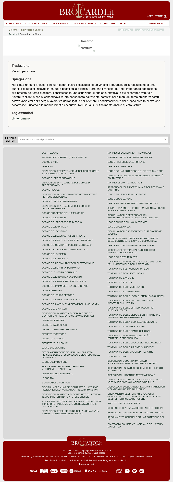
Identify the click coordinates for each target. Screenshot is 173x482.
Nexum (38, 34)
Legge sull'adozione (54, 362)
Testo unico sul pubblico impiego (128, 268)
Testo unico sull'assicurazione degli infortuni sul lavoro (130, 301)
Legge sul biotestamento (57, 373)
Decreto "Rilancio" (53, 338)
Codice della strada (54, 217)
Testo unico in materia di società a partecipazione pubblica (128, 336)
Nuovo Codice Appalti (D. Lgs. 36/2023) (64, 157)
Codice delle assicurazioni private (63, 236)
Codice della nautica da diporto (62, 277)
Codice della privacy (55, 226)
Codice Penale (60, 23)
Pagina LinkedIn (141, 470)
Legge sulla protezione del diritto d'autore (135, 171)
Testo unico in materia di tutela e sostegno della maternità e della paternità (134, 262)
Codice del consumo (54, 231)
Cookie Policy (102, 460)
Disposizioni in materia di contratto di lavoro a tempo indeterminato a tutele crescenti (71, 395)
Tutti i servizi (156, 23)
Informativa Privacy (85, 460)
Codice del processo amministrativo (64, 249)
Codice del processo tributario (62, 222)
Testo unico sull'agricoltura (126, 326)
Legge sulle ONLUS (119, 226)
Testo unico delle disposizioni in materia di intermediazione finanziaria (134, 316)
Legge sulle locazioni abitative (126, 194)
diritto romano (21, 118)
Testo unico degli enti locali (125, 273)
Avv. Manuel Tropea (96, 453)
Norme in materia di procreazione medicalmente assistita (63, 367)
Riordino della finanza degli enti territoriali (135, 408)
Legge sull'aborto (53, 320)
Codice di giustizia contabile (59, 272)
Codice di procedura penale (59, 201)
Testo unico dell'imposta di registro (130, 352)
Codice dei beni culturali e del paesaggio (67, 240)
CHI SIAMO (126, 30)
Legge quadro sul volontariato (127, 222)
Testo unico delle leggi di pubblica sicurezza (136, 296)
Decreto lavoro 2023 (55, 325)
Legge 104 (48, 378)
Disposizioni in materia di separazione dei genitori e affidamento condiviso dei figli (68, 314)
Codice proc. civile (36, 23)
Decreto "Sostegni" (54, 334)
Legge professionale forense (126, 162)
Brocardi (24, 34)
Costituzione (107, 23)
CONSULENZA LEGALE (149, 30)
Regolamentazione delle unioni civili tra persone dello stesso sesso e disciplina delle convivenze (71, 355)
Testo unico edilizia (119, 282)
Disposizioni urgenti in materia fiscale (131, 375)
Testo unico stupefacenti (123, 291)
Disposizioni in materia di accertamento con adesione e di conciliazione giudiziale (134, 380)
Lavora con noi (86, 464)
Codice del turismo (54, 254)
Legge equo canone (119, 199)
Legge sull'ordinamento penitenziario (131, 245)
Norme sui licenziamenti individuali (129, 153)
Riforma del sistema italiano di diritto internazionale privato (131, 251)
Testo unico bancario (120, 278)
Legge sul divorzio (53, 347)
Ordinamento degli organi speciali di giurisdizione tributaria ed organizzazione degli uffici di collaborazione (134, 396)
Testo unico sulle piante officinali (129, 331)
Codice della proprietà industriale (64, 281)
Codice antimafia (52, 290)
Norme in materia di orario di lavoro (130, 157)
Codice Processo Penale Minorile (63, 213)
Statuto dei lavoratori (56, 382)
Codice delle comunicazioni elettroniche (68, 263)
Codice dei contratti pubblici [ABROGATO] (67, 245)
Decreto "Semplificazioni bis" (60, 329)
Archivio (124, 460)
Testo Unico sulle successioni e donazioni (134, 342)
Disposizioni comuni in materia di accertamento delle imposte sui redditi (132, 362)
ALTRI (123, 23)
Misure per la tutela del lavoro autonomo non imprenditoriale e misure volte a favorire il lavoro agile (71, 404)
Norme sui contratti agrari (124, 182)
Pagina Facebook (127, 470)
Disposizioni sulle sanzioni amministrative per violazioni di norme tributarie (136, 388)
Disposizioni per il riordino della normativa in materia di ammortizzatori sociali (70, 412)
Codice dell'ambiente (55, 258)
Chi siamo (114, 460)
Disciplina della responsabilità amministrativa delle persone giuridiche (132, 216)
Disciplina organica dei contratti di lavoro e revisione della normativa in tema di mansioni (70, 388)
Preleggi (47, 166)
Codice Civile (13, 23)
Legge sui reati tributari (122, 257)
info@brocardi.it (68, 460)
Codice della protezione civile (61, 299)
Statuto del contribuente (123, 403)
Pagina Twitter (134, 470)
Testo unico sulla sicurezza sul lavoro (132, 322)
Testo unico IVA (116, 356)
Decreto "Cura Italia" (55, 343)
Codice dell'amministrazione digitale (65, 286)
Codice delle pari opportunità (61, 267)
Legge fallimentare (119, 166)
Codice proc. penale (84, 23)
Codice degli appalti (54, 308)
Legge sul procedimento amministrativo (132, 203)
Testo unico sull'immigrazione (126, 287)
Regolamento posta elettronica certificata (135, 412)
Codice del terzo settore (58, 295)
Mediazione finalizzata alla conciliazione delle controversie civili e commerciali (132, 239)
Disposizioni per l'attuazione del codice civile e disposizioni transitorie (70, 172)
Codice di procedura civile (58, 178)
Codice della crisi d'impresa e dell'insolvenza (70, 304)
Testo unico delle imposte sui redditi (130, 347)
